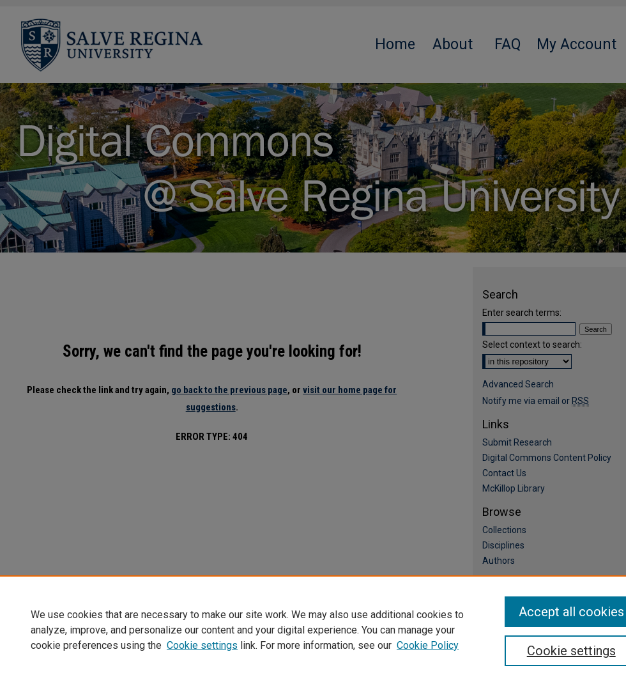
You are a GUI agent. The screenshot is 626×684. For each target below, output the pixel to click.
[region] (313, 629)
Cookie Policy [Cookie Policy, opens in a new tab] (428, 645)
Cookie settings (202, 645)
